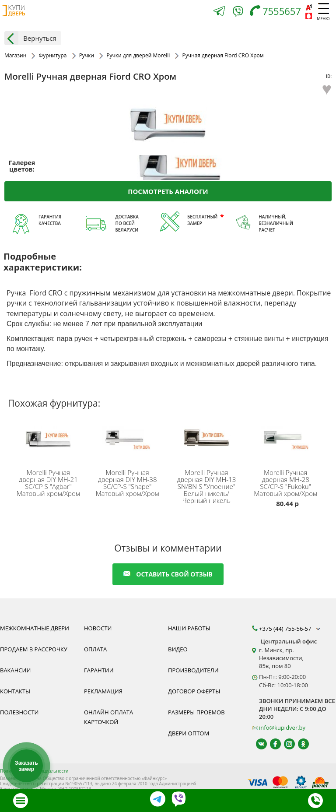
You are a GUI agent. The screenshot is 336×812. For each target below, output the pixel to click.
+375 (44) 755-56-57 (290, 629)
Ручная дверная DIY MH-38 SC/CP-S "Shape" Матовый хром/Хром (127, 483)
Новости (98, 628)
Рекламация (103, 691)
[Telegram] (219, 12)
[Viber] (238, 13)
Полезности (19, 712)
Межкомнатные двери (34, 628)
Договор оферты (194, 691)
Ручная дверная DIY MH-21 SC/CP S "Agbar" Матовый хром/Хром (48, 483)
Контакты (15, 691)
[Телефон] (277, 12)
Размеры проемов (196, 712)
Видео (178, 649)
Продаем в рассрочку (33, 649)
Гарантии (99, 670)
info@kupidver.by (282, 727)
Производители (193, 670)
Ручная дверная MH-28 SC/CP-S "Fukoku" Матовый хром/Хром (285, 483)
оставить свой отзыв (167, 574)
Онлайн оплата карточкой (108, 717)
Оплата (95, 649)
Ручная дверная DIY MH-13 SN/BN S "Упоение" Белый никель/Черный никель (206, 486)
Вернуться (30, 38)
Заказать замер (26, 766)
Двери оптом (188, 733)
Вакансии (15, 670)
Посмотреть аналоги (168, 191)
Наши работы (189, 628)
